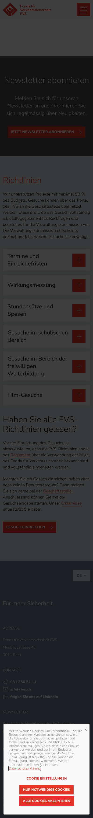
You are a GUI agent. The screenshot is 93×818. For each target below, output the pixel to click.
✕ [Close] (85, 729)
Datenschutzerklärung (25, 768)
